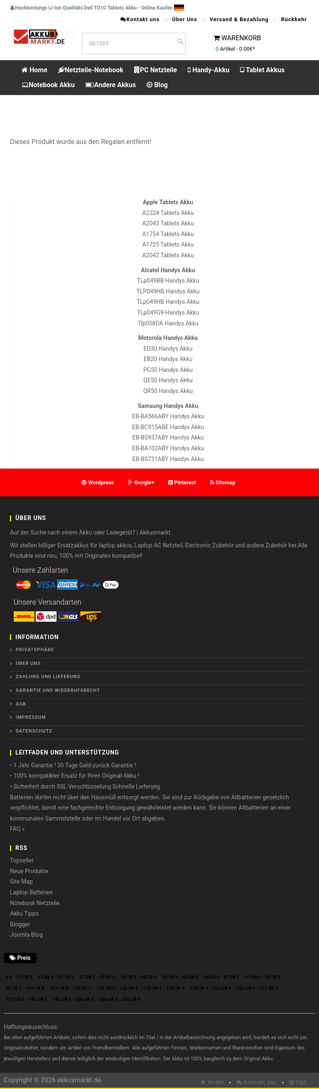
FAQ (298, 1082)
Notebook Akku (48, 85)
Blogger (20, 924)
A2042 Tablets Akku (168, 255)
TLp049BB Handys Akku (168, 280)
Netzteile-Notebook (90, 70)
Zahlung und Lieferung (48, 676)
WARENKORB (241, 38)
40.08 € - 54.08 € (139, 977)
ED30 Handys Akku (168, 348)
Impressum (31, 717)
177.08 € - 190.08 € (26, 999)
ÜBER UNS (28, 663)
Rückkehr (294, 19)
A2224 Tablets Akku (168, 213)
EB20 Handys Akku (168, 359)
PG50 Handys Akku (168, 369)
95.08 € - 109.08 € (25, 988)
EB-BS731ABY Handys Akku (168, 459)
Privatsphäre (35, 649)
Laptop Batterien (31, 892)
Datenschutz (34, 731)
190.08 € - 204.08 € (73, 999)
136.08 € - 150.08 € (163, 988)
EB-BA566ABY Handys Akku (168, 416)
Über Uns (184, 19)
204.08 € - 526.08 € (119, 999)
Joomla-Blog (26, 934)
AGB (21, 704)
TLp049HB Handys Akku (168, 301)
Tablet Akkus (262, 70)
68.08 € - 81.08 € (221, 977)
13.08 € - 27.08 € (56, 977)
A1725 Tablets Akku (168, 244)
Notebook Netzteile (35, 903)
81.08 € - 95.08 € (263, 977)
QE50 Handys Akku (167, 380)
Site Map (21, 881)
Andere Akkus (111, 85)
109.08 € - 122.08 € (70, 988)
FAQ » (17, 828)
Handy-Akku (208, 70)
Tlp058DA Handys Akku (167, 323)
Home (34, 70)
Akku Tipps (24, 913)
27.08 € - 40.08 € (97, 977)
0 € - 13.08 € (19, 977)
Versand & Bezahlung (239, 19)
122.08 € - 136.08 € (117, 988)
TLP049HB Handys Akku (167, 291)
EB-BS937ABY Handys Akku (168, 437)
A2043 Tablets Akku (168, 223)
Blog (157, 85)
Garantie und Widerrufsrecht (58, 690)
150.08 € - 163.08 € (210, 988)
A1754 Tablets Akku (168, 234)
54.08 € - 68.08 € (180, 977)
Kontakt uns (140, 19)
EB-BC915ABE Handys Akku (168, 427)
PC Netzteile (155, 70)
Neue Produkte (29, 871)
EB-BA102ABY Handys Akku (168, 448)
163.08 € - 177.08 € (257, 988)
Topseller (22, 860)
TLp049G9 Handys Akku (168, 312)
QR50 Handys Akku (168, 391)
